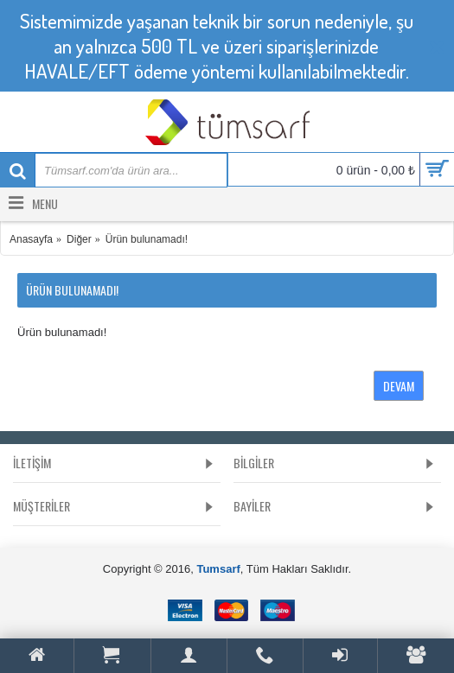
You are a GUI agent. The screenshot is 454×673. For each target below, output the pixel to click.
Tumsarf (218, 568)
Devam (398, 386)
